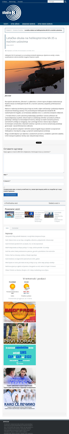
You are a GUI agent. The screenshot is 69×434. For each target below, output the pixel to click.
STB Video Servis (45, 24)
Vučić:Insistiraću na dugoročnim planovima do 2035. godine (22, 259)
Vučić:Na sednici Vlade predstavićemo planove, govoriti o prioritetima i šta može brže (30, 251)
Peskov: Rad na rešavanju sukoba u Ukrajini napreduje (21, 255)
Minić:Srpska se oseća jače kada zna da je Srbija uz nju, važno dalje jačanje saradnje (29, 262)
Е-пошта (7, 181)
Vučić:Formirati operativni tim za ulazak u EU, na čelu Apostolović (24, 244)
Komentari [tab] (15, 228)
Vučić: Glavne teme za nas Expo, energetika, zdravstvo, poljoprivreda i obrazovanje (29, 240)
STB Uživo (15, 24)
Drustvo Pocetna (18, 30)
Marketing (12, 1)
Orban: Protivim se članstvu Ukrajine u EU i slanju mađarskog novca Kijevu (26, 270)
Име (6, 174)
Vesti (6, 24)
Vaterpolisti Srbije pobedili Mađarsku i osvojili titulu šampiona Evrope (25, 236)
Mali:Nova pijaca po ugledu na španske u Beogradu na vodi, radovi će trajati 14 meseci (30, 266)
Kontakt (20, 1)
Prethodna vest (11, 203)
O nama (4, 1)
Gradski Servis (28, 24)
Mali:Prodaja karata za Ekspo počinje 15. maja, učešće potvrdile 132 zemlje (27, 247)
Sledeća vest (54, 203)
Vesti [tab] (7, 228)
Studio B (8, 30)
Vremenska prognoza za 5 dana (20, 298)
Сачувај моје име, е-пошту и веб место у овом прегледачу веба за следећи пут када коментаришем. (33, 190)
